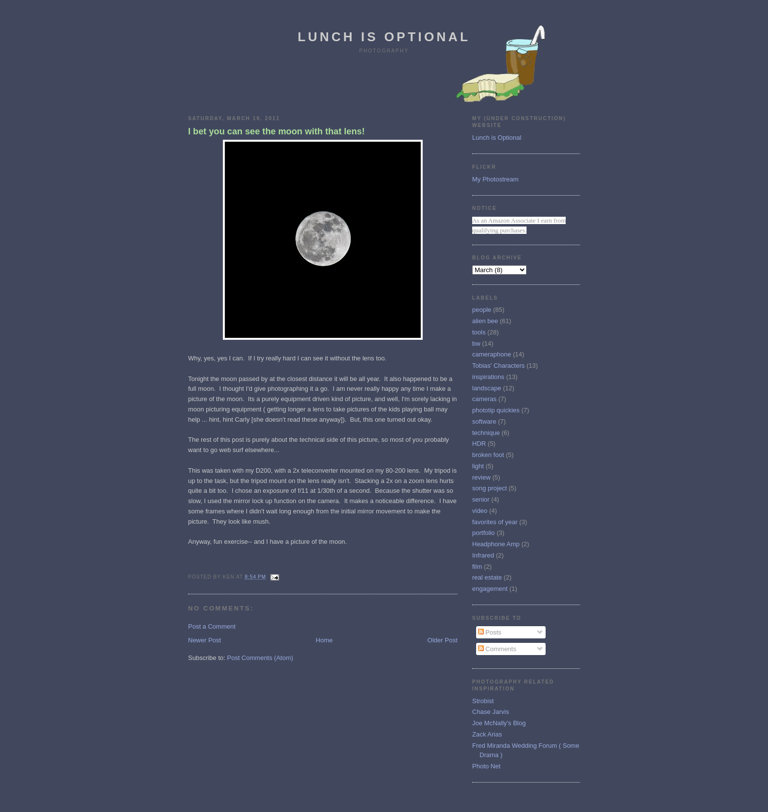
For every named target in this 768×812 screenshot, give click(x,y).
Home (324, 640)
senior (480, 499)
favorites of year (495, 522)
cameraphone (491, 354)
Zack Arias (487, 734)
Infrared (483, 555)
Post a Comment (212, 626)
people (481, 309)
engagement (489, 588)
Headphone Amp (496, 544)
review (481, 477)
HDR (479, 443)
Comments (497, 649)
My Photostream (495, 179)
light (478, 466)
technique (486, 432)
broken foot (488, 454)
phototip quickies (496, 410)
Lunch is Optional (384, 36)
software (484, 421)
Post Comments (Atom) (260, 657)
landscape (486, 388)
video (479, 510)
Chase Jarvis (490, 711)
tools (478, 332)
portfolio (483, 532)
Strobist (483, 701)
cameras (484, 399)
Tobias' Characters (498, 365)
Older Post (442, 640)
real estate (487, 577)
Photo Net (486, 766)
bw (476, 343)
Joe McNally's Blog (499, 723)
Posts (490, 632)
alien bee (485, 321)
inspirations (488, 377)
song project (489, 488)
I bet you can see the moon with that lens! (276, 131)
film (477, 566)
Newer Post (204, 640)
